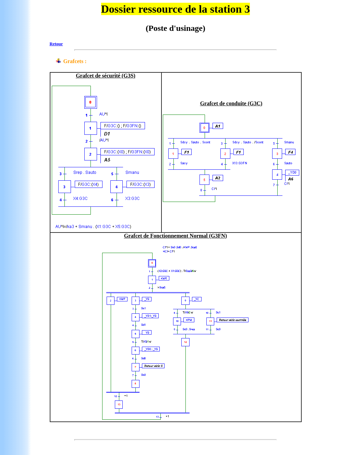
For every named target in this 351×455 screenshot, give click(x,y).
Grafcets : (75, 61)
